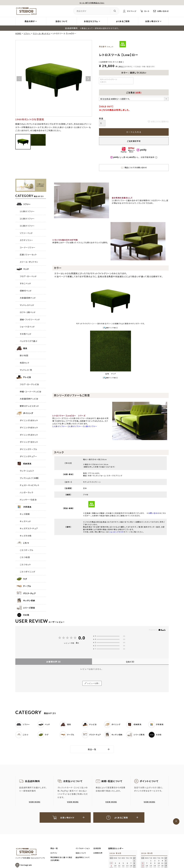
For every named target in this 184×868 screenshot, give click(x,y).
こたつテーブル (26, 550)
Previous (19, 78)
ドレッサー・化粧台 (28, 499)
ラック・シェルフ (27, 470)
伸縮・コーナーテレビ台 (30, 391)
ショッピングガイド (116, 532)
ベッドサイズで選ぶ (28, 341)
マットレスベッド (27, 305)
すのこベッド (25, 283)
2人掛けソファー (27, 218)
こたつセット (25, 564)
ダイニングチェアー (28, 456)
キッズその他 (26, 535)
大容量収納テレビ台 (29, 398)
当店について (61, 21)
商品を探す (30, 21)
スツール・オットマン (41, 33)
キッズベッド (25, 521)
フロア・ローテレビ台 (29, 384)
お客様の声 (53, 661)
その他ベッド (25, 334)
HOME (18, 33)
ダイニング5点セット (29, 434)
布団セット (25, 362)
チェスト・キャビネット (29, 485)
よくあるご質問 (123, 21)
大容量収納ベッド (28, 297)
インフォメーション (83, 848)
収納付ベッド (26, 290)
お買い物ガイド (152, 21)
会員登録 (97, 848)
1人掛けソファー (27, 211)
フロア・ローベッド (28, 276)
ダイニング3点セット (29, 420)
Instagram (26, 865)
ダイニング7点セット (29, 442)
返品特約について (83, 857)
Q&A (130, 661)
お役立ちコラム (91, 21)
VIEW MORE (34, 802)
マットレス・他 (26, 370)
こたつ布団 (25, 557)
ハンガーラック (26, 492)
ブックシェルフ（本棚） (29, 478)
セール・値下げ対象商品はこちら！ (92, 2)
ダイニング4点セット (29, 427)
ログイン (53, 853)
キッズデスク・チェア (29, 528)
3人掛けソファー (27, 225)
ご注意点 (134, 92)
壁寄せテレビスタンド (29, 406)
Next (88, 78)
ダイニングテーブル (28, 449)
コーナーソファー (27, 247)
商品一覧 (92, 749)
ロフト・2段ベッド (28, 312)
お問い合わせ (162, 11)
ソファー (27, 33)
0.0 (81, 638)
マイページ (130, 11)
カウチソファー (26, 240)
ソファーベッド (26, 233)
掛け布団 (24, 355)
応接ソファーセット (28, 254)
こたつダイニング (27, 571)
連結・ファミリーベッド (30, 319)
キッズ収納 (25, 514)
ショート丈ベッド (27, 326)
